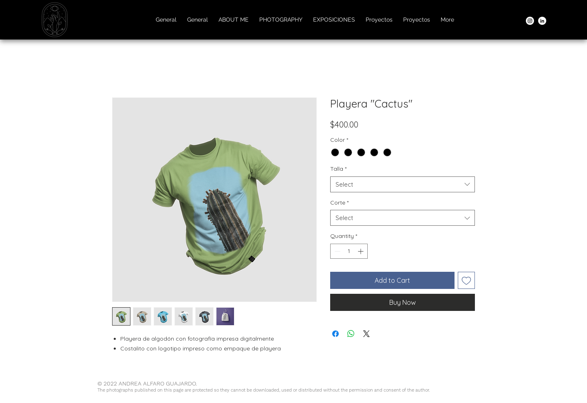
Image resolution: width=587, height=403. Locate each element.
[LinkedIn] (542, 21)
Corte (339, 202)
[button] (281, 19)
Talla (338, 168)
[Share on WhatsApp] (351, 334)
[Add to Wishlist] (466, 280)
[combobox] (402, 184)
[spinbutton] (349, 251)
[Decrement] (336, 251)
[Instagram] (530, 21)
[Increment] (361, 251)
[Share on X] (366, 334)
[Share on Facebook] (335, 334)
